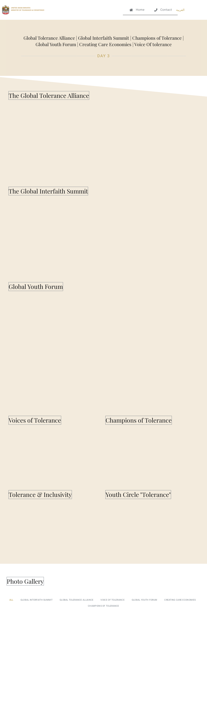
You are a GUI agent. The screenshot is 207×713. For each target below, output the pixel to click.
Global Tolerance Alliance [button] (77, 600)
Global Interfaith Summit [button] (37, 600)
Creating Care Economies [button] (180, 600)
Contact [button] (163, 11)
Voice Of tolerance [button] (112, 600)
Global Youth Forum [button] (144, 600)
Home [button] (136, 11)
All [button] (11, 600)
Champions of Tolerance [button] (103, 606)
